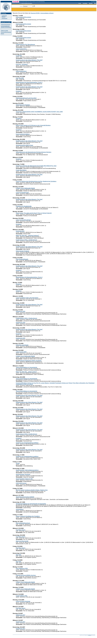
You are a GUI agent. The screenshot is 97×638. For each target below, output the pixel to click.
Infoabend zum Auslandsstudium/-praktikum (27, 442)
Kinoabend (18, 91)
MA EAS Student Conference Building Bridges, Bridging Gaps (32, 490)
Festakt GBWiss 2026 (21, 595)
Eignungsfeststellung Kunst (23, 523)
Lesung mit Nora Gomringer (23, 601)
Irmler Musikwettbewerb (22, 259)
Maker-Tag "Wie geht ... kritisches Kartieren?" (27, 235)
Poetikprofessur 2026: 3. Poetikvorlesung (26, 434)
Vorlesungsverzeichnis (5, 24)
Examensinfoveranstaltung (23, 134)
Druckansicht (4, 18)
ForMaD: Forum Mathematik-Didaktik (25, 188)
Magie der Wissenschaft (22, 541)
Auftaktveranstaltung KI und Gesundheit (26, 98)
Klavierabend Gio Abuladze (23, 104)
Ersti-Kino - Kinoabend (21, 64)
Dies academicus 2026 (22, 568)
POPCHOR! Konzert (21, 483)
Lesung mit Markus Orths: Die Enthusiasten (27, 297)
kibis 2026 (18, 554)
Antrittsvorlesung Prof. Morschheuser (25, 44)
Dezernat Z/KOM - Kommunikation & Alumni (42, 13)
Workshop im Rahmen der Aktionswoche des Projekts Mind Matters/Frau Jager (36, 165)
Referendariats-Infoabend (22, 251)
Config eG (89, 635)
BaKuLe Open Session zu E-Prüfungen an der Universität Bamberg (33, 125)
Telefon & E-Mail (4, 30)
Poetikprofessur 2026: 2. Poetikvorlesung (26, 318)
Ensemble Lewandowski (22, 345)
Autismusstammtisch (21, 48)
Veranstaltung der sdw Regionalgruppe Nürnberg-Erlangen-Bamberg (33, 152)
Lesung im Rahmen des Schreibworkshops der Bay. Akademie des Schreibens (36, 181)
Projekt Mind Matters (21, 170)
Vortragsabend (19, 509)
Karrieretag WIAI (20, 231)
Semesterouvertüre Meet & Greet (24, 145)
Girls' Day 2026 (20, 78)
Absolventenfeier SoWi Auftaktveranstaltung (27, 470)
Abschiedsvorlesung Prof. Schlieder (25, 496)
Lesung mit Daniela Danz (22, 192)
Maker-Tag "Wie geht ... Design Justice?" (26, 371)
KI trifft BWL (19, 55)
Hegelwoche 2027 (20, 615)
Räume (2, 33)
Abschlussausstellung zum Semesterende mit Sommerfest (31, 503)
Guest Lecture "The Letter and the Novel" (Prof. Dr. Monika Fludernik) (34, 213)
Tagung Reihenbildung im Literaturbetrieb (26, 367)
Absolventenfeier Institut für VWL (24, 478)
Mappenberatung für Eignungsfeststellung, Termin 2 (29, 277)
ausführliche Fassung (4, 16)
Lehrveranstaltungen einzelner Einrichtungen (6, 27)
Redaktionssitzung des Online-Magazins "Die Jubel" (29, 60)
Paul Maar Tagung (20, 530)
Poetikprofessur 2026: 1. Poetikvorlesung (26, 239)
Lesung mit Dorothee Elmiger (23, 220)
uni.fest (18, 463)
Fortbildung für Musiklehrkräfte (24, 206)
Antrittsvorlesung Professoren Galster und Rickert (28, 360)
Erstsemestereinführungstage (23, 17)
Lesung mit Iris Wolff (21, 351)
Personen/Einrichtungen (6, 32)
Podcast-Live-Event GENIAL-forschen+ (26, 575)
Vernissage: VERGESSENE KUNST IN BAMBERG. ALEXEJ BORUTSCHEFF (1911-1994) (39, 111)
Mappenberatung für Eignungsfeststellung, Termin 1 (29, 82)
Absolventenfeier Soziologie (23, 474)
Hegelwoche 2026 (20, 311)
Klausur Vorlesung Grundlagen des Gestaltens (28, 516)
